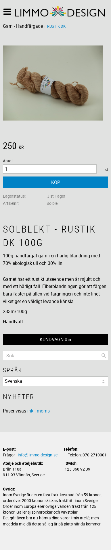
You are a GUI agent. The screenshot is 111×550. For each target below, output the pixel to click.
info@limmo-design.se (38, 455)
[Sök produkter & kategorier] (55, 355)
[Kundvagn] (55, 339)
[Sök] (103, 355)
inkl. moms (38, 411)
